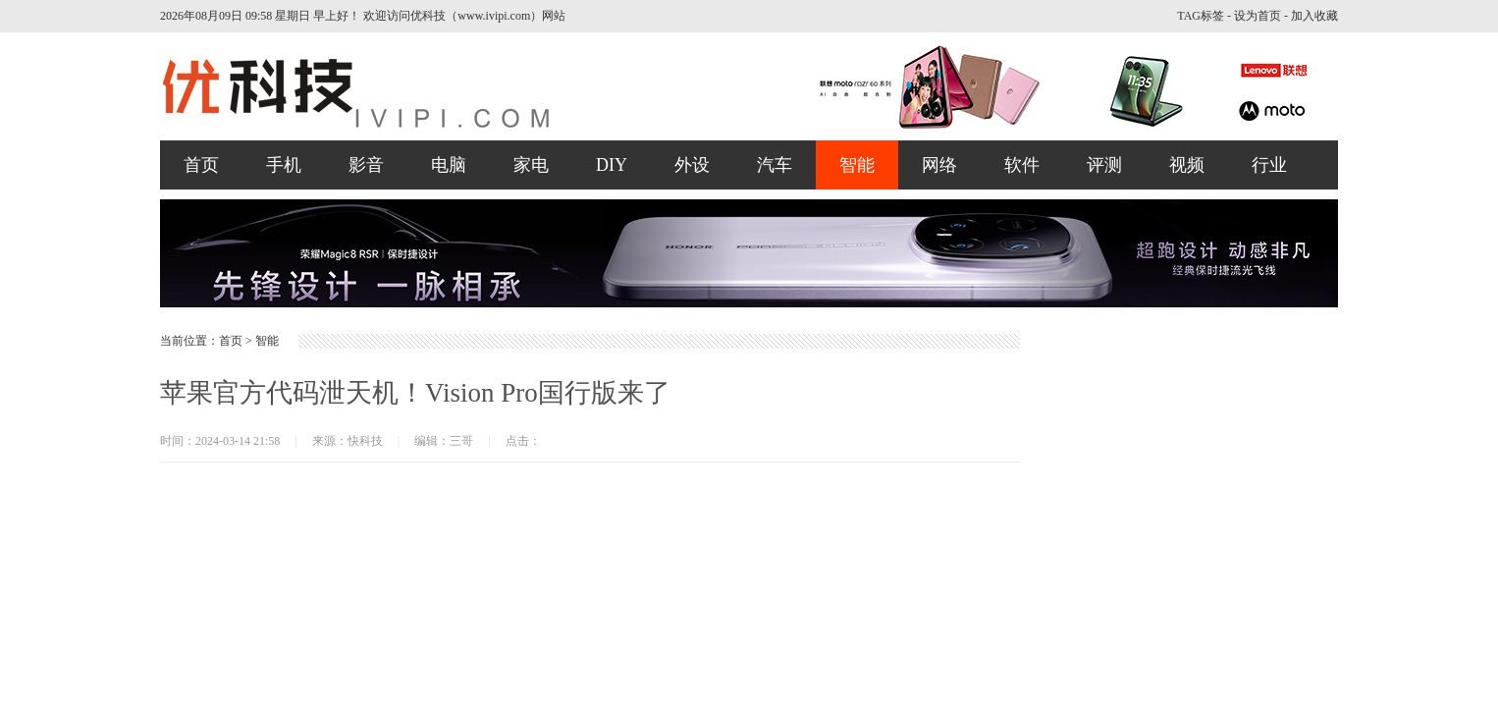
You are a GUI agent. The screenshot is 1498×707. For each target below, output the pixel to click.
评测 (1104, 165)
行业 (1269, 165)
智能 (857, 165)
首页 (201, 165)
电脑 (448, 165)
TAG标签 (1200, 16)
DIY (611, 165)
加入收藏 (1314, 16)
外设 (692, 165)
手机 (283, 165)
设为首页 (1257, 16)
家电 (531, 165)
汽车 (774, 165)
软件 (1022, 165)
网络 (939, 165)
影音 (366, 165)
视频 (1186, 165)
